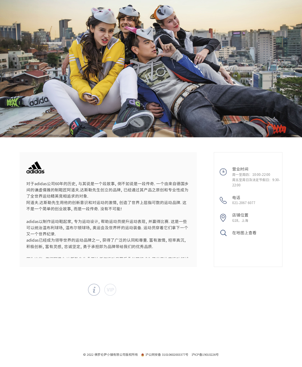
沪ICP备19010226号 (205, 354)
